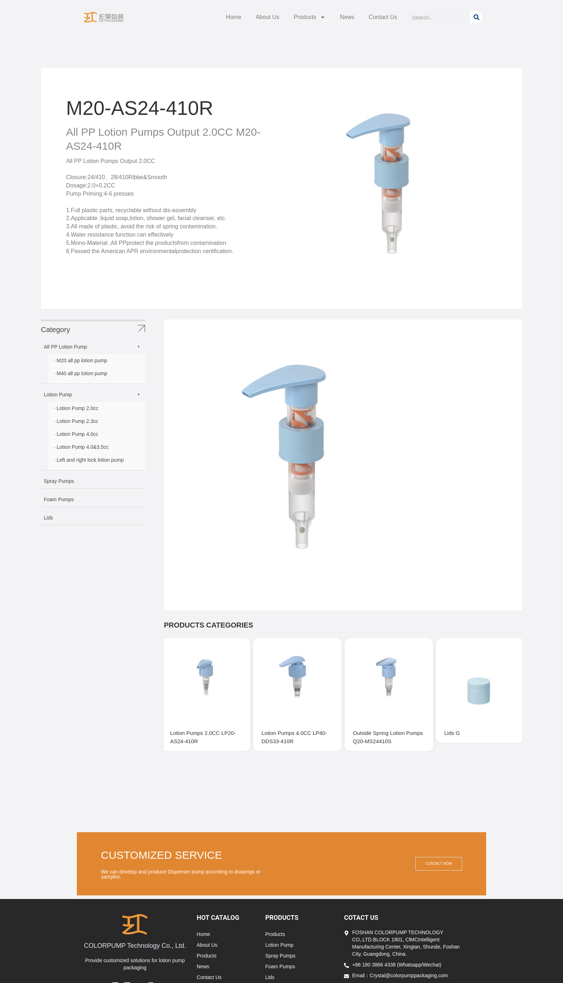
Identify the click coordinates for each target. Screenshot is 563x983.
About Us (267, 17)
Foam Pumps (59, 499)
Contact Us (383, 17)
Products (310, 17)
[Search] (476, 17)
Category (55, 330)
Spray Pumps (59, 481)
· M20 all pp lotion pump (80, 360)
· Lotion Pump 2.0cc (76, 408)
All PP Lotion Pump (65, 347)
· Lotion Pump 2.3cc (76, 421)
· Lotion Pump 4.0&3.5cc (81, 447)
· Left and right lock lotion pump (89, 460)
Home (233, 17)
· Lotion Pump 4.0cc (76, 434)
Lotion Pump (58, 394)
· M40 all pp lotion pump (80, 373)
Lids (48, 518)
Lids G (454, 729)
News (347, 17)
